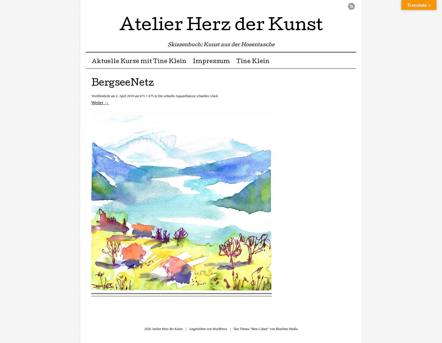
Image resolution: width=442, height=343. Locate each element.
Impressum (211, 62)
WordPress (220, 329)
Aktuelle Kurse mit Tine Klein (139, 62)
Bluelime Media (287, 329)
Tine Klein (252, 62)
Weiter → (100, 102)
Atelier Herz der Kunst (221, 26)
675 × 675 (147, 96)
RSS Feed (351, 6)
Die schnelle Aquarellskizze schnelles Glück (188, 96)
